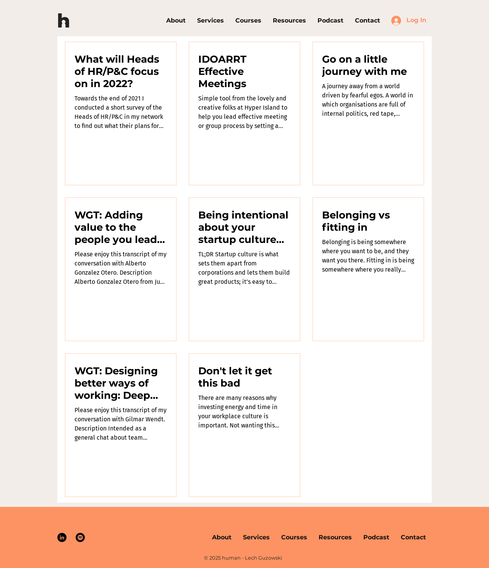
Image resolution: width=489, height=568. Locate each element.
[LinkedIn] (61, 537)
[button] (248, 20)
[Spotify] (80, 537)
